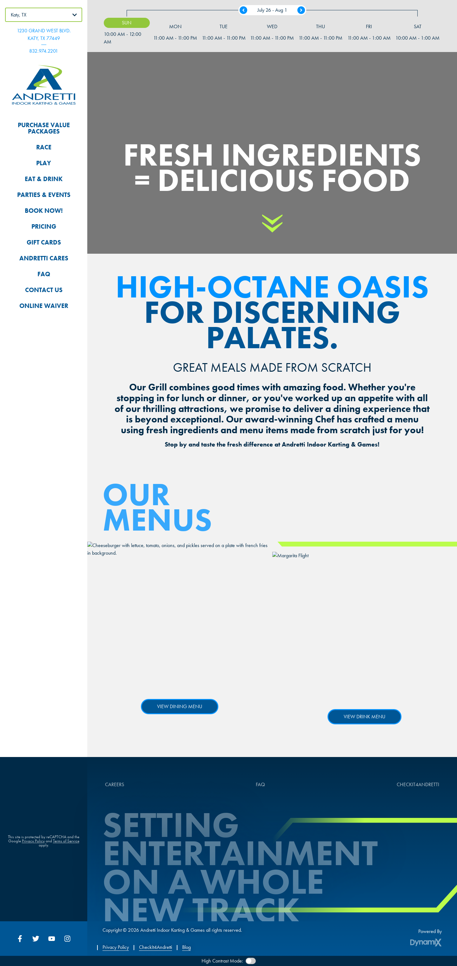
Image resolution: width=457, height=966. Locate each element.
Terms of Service (66, 843)
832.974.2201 (43, 51)
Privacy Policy (33, 843)
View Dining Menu (179, 706)
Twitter (36, 939)
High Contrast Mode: (222, 960)
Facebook (20, 939)
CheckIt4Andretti (155, 947)
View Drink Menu (364, 716)
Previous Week (243, 10)
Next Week (301, 10)
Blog (186, 947)
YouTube (52, 939)
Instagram (68, 939)
